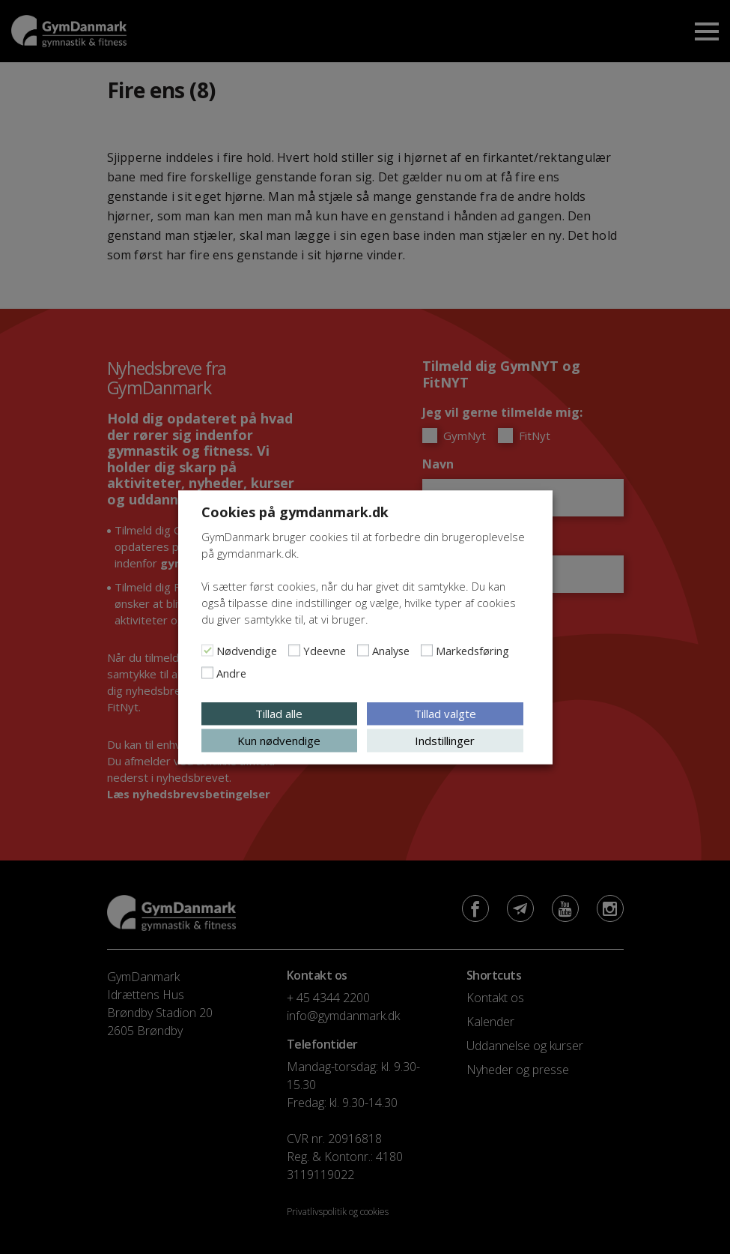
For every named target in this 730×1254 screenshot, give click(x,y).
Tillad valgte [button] (445, 712)
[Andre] (207, 672)
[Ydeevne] (294, 650)
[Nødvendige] (207, 650)
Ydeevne (324, 649)
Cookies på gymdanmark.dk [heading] (295, 511)
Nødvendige (246, 649)
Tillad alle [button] (278, 712)
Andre (231, 672)
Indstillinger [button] (445, 739)
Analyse (391, 649)
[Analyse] (363, 650)
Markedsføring (472, 649)
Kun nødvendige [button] (278, 739)
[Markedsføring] (427, 650)
